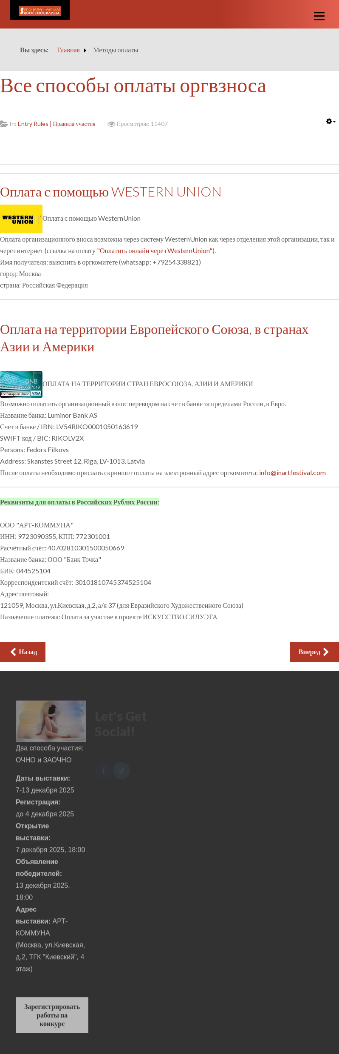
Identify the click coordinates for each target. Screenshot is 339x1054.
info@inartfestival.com (292, 472)
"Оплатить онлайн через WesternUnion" (154, 250)
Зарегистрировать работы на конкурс (52, 1017)
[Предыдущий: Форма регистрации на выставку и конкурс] (22, 652)
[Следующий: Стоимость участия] (314, 652)
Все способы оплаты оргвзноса (133, 84)
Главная (68, 50)
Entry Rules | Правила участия (57, 123)
